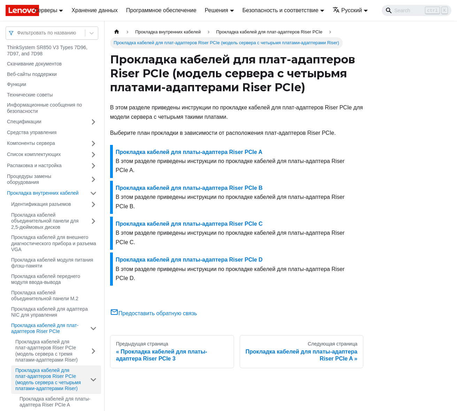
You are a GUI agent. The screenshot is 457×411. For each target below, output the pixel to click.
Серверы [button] (45, 10)
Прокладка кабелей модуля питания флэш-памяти (52, 263)
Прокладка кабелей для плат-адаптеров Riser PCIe (44, 328)
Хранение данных (94, 10)
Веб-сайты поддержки (32, 74)
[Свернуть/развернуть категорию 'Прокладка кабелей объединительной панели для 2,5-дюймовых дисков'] (93, 221)
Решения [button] (216, 10)
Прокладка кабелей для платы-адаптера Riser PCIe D (189, 260)
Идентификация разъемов (41, 204)
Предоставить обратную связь (153, 313)
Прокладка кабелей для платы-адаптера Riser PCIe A (55, 402)
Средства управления (31, 132)
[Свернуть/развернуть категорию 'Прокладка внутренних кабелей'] (93, 193)
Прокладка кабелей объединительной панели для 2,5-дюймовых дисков (45, 221)
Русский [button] (347, 10)
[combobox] (17, 33)
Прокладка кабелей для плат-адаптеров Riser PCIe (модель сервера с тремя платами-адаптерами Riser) (46, 351)
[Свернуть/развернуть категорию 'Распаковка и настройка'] (93, 165)
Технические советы (30, 95)
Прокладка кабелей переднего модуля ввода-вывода (45, 279)
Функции (16, 84)
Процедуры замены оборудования (29, 179)
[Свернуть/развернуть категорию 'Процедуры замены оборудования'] (93, 179)
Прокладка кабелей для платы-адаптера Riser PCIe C (189, 224)
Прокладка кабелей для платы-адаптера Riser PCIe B (189, 188)
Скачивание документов (34, 64)
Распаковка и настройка (34, 165)
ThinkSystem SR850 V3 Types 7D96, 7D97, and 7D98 (47, 50)
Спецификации (24, 121)
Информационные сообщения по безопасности (44, 108)
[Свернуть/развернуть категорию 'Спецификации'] (93, 121)
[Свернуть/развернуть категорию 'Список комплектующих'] (93, 154)
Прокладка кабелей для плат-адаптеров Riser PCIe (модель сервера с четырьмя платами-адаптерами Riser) (48, 379)
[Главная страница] (116, 31)
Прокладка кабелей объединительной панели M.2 (44, 296)
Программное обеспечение (161, 10)
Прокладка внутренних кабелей (43, 193)
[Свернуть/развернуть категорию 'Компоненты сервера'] (93, 143)
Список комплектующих (34, 154)
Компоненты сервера (31, 143)
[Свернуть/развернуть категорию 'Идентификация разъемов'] (93, 204)
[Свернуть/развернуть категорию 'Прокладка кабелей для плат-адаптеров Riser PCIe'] (93, 328)
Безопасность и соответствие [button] (280, 10)
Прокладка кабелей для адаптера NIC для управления (49, 312)
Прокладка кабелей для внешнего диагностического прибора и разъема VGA (53, 243)
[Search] (416, 10)
